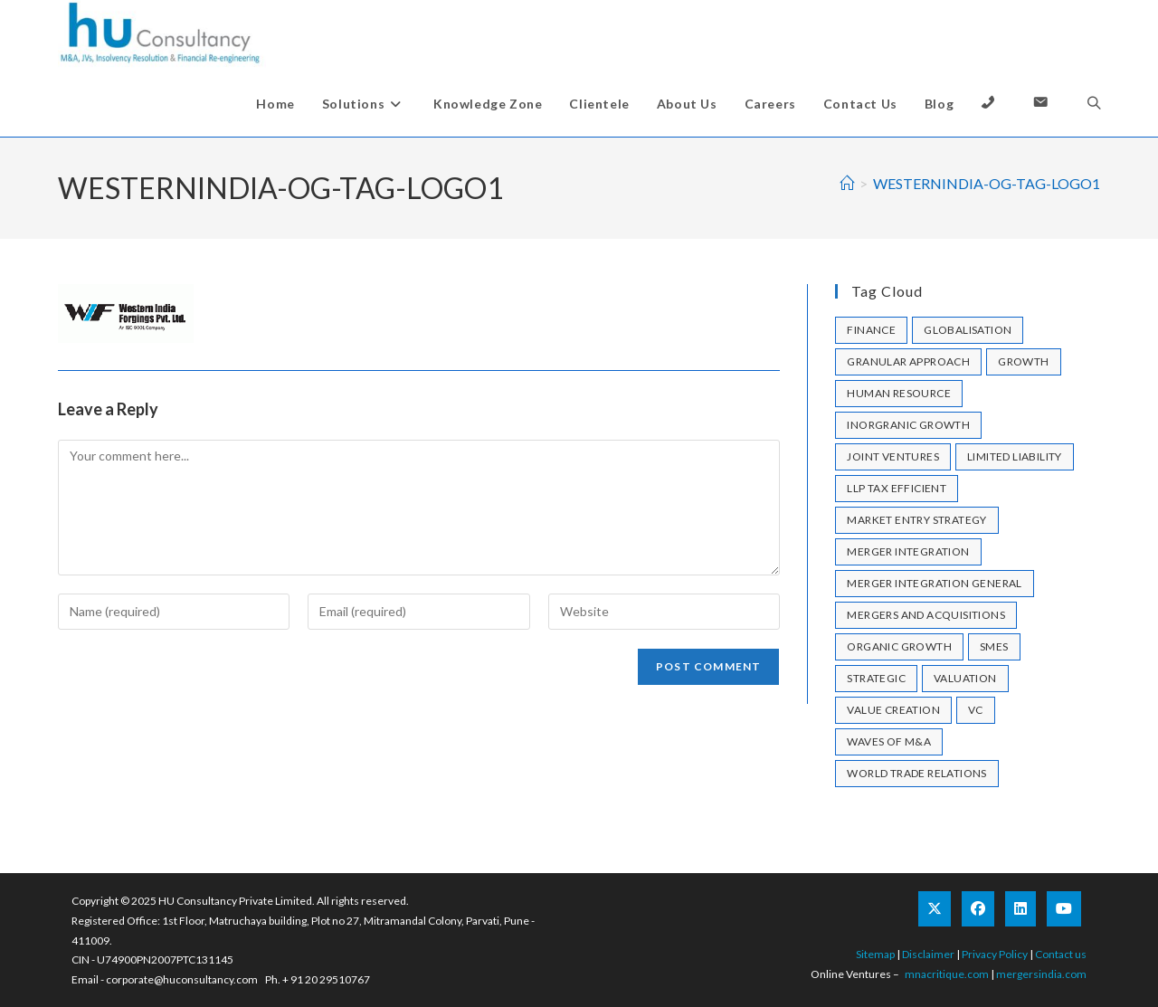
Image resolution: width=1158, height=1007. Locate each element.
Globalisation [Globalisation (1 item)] (967, 330)
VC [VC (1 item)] (975, 710)
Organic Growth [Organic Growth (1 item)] (899, 646)
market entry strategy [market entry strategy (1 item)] (916, 520)
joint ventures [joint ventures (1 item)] (893, 456)
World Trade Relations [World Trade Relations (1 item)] (916, 773)
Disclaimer (928, 954)
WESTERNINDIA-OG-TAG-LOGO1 (986, 183)
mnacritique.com (947, 974)
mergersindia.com (1041, 974)
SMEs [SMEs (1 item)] (994, 646)
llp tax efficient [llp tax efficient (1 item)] (896, 488)
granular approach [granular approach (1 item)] (908, 361)
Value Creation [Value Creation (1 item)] (893, 710)
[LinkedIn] (1020, 908)
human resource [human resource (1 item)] (899, 393)
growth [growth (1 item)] (1023, 361)
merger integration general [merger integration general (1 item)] (934, 583)
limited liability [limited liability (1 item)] (1014, 456)
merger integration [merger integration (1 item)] (908, 551)
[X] (934, 908)
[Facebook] (978, 908)
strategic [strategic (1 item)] (876, 678)
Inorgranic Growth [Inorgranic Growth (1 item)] (908, 425)
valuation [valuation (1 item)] (965, 678)
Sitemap (875, 954)
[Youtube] (1064, 908)
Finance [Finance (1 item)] (871, 330)
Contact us (1061, 954)
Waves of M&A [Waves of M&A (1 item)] (889, 741)
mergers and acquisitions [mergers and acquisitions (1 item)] (926, 615)
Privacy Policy (995, 954)
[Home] (847, 183)
